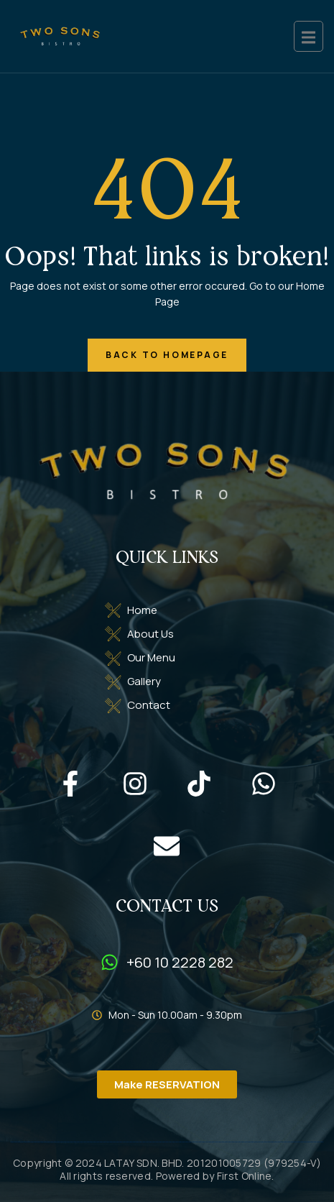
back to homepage (167, 355)
